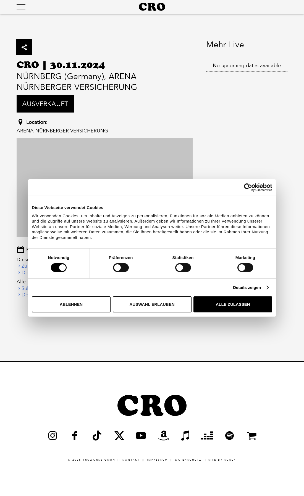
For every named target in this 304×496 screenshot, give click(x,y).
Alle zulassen (233, 304)
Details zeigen (247, 287)
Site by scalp (222, 460)
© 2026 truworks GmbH (92, 460)
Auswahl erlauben (151, 304)
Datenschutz (188, 460)
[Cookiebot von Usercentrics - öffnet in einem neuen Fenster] (248, 187)
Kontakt (131, 460)
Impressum (157, 460)
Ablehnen (71, 304)
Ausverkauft (45, 103)
